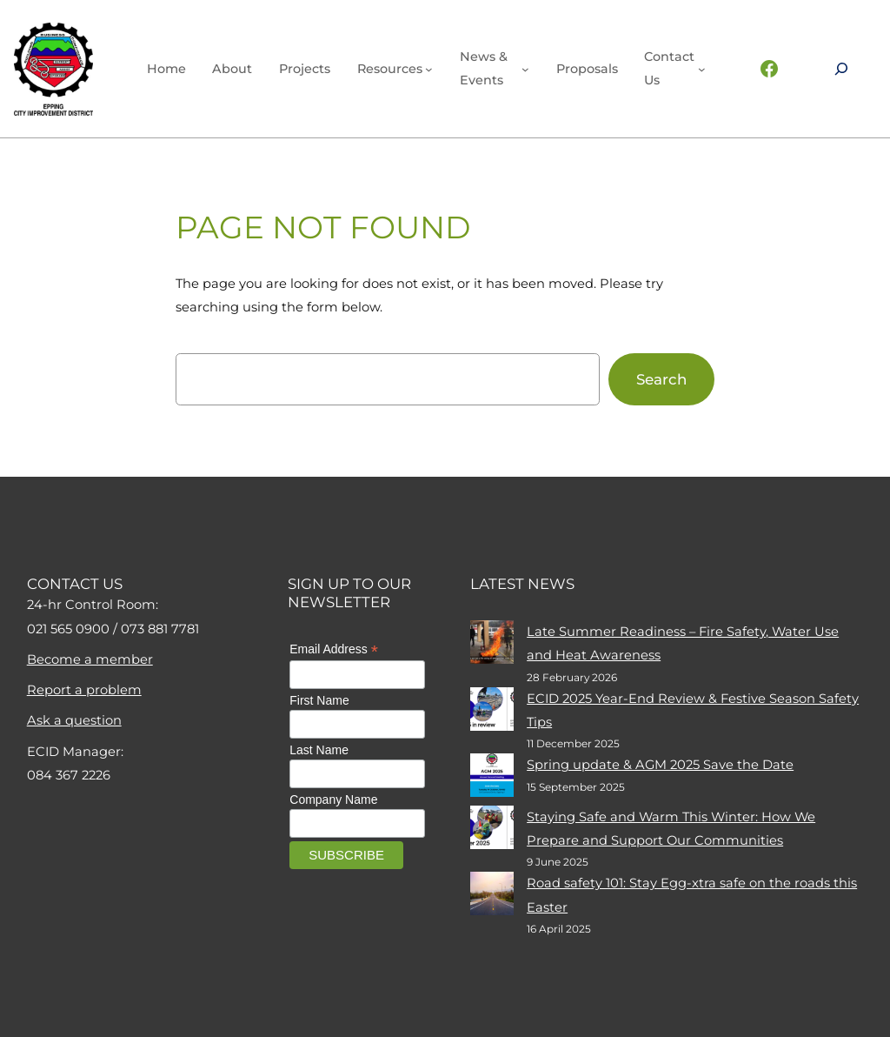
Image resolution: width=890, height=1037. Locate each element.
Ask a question (74, 720)
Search (661, 379)
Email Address (333, 649)
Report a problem (84, 690)
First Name (319, 700)
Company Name (333, 799)
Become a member (90, 659)
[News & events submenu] (525, 69)
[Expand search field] (841, 69)
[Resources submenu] (429, 69)
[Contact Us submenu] (702, 69)
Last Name (319, 750)
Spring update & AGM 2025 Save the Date (660, 765)
